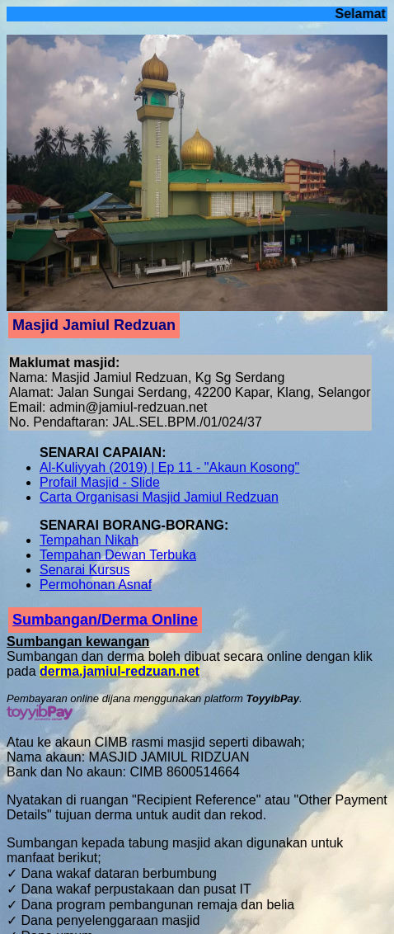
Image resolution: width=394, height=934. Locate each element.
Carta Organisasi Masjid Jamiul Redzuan (159, 497)
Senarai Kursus (84, 570)
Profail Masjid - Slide (100, 482)
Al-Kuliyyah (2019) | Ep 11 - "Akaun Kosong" (169, 467)
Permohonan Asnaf (96, 585)
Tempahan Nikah (89, 540)
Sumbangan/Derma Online (105, 619)
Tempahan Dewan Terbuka (118, 555)
